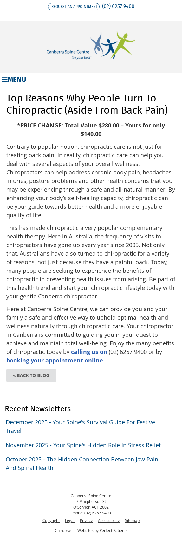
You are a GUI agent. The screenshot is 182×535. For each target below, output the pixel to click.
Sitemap (132, 520)
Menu (14, 79)
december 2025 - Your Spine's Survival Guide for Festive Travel (80, 426)
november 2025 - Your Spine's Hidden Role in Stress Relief (83, 445)
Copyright (51, 520)
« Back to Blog (31, 375)
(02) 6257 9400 (118, 6)
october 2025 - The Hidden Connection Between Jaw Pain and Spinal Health (82, 463)
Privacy (86, 520)
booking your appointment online (54, 360)
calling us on (89, 352)
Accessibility (109, 520)
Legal (70, 520)
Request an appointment (74, 6)
